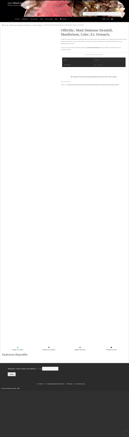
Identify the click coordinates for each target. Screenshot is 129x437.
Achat (41, 19)
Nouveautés (34, 19)
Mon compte (49, 19)
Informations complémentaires (94, 54)
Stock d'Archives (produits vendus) (110, 84)
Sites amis (70, 430)
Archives (40, 430)
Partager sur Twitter (17, 396)
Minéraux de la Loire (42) (84, 84)
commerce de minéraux (93, 47)
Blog (56, 19)
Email (40, 415)
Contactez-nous (80, 430)
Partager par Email (111, 396)
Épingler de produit (80, 396)
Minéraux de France (72, 84)
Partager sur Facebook (48, 396)
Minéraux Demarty (37, 25)
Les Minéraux (16, 3)
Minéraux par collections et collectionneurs (20, 25)
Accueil (17, 19)
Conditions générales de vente (55, 430)
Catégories (24, 19)
